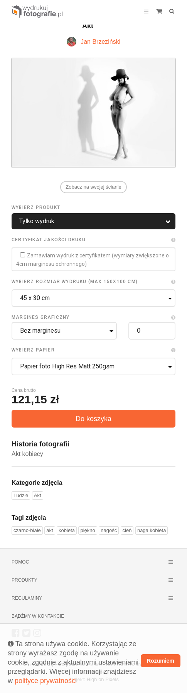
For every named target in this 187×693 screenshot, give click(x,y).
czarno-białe (27, 530)
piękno (87, 530)
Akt (37, 495)
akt (49, 530)
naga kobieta (151, 530)
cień (127, 530)
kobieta (67, 530)
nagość (109, 530)
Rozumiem (160, 661)
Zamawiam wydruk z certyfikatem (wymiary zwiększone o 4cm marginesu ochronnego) (92, 259)
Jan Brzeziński (100, 41)
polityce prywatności (46, 681)
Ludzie (20, 495)
